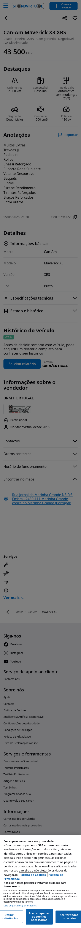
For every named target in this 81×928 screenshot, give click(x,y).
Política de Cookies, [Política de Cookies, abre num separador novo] (33, 875)
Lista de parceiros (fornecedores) (20, 905)
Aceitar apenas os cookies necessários (39, 916)
